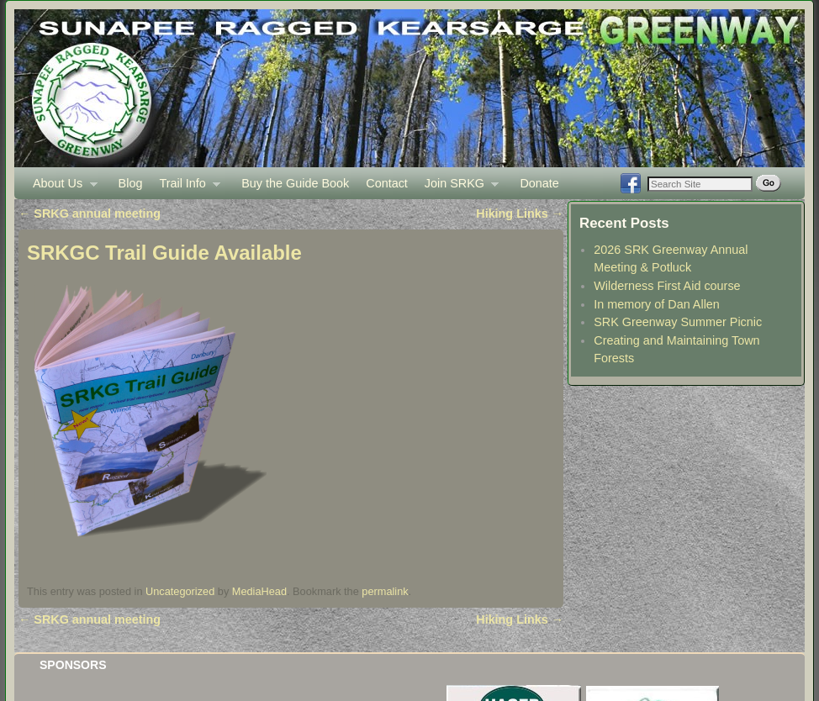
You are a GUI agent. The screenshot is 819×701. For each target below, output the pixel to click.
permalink (385, 591)
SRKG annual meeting (89, 213)
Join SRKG (457, 188)
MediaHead (259, 591)
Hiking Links (519, 213)
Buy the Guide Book (295, 183)
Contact (387, 183)
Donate (539, 183)
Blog (131, 183)
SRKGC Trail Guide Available (164, 252)
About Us (61, 188)
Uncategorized (179, 591)
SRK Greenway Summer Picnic (678, 322)
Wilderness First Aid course (667, 286)
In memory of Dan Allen (657, 304)
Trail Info (185, 188)
